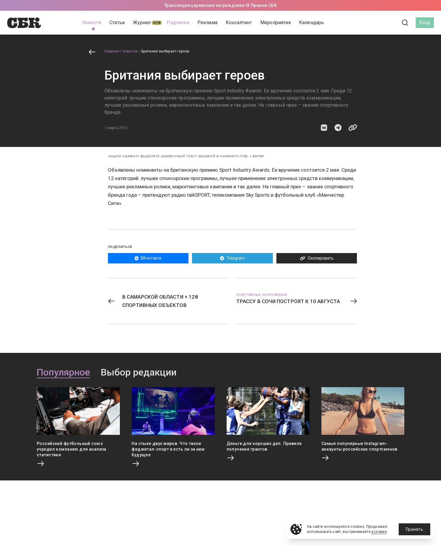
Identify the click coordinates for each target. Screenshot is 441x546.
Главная (111, 51)
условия (379, 532)
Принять (414, 529)
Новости (130, 51)
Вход (424, 22)
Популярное (63, 372)
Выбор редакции (139, 372)
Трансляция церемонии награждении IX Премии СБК (220, 5)
